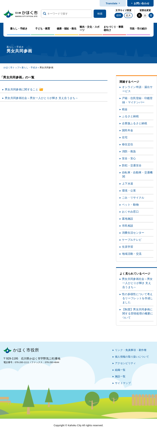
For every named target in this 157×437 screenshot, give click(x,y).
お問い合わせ (141, 3)
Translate (112, 3)
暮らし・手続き (29, 67)
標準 (118, 15)
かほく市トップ (11, 67)
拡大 (128, 15)
